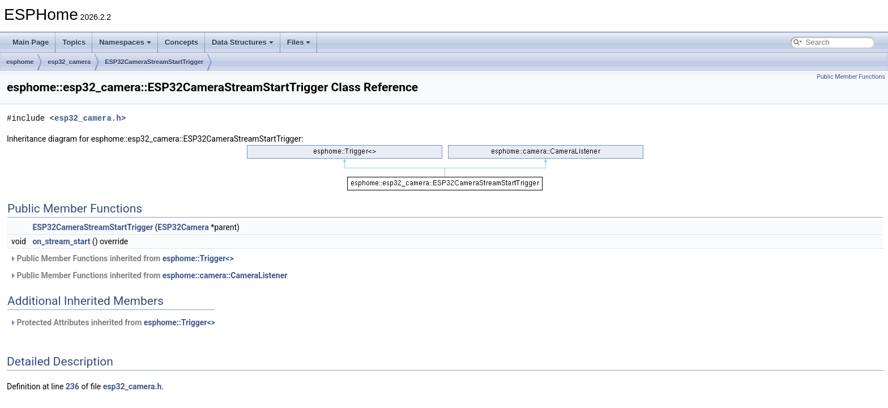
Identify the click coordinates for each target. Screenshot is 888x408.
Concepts (181, 42)
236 (72, 386)
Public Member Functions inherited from (122, 258)
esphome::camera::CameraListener (225, 275)
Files (299, 42)
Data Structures (243, 42)
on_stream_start (61, 241)
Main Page (30, 42)
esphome (19, 61)
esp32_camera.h (87, 118)
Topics (74, 42)
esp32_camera (69, 61)
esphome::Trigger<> (198, 258)
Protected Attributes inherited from (112, 322)
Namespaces (125, 42)
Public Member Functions (851, 76)
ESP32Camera (182, 227)
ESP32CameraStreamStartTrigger (154, 61)
